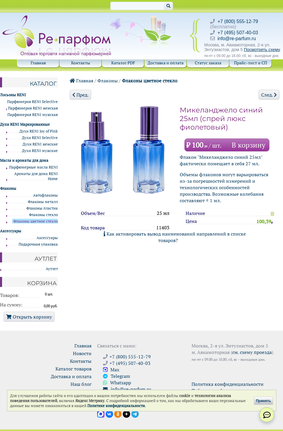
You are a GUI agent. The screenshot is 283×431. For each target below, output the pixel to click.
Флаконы (107, 80)
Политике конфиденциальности (116, 405)
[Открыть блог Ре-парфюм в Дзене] (126, 413)
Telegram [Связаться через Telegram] (116, 376)
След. (269, 95)
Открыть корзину (29, 317)
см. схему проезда (252, 352)
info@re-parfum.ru (236, 38)
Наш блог (81, 384)
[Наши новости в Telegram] (135, 413)
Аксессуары (47, 237)
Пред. (80, 95)
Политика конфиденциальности (228, 384)
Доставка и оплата (166, 63)
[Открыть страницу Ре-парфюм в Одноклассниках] (118, 413)
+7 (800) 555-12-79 (237, 21)
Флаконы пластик (42, 208)
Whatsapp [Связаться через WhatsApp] (117, 382)
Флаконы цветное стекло (149, 80)
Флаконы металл (43, 201)
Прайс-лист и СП (250, 63)
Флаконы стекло (43, 214)
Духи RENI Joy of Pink (38, 131)
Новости (82, 353)
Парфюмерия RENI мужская (32, 114)
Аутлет (52, 268)
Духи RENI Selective (40, 137)
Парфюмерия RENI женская (33, 108)
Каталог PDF (123, 63)
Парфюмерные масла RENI (33, 167)
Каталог (43, 83)
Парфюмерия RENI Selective (32, 101)
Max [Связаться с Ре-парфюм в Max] (111, 369)
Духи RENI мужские (40, 150)
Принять (263, 401)
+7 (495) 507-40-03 (237, 32)
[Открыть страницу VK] (109, 413)
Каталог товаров (73, 368)
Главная (38, 63)
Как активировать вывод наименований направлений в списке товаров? (175, 237)
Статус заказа (208, 63)
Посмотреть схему (262, 49)
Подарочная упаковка (38, 244)
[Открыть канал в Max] (100, 413)
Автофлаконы (45, 195)
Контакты (80, 63)
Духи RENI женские (40, 144)
